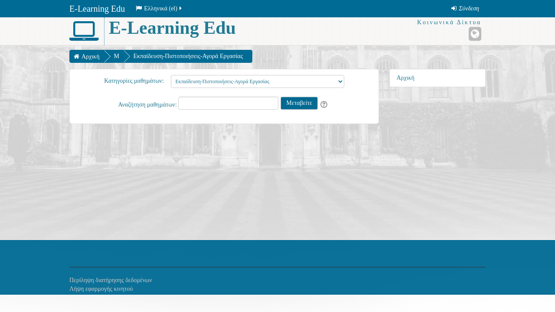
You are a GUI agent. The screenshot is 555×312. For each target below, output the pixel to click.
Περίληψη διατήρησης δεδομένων (110, 280)
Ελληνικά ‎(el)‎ (159, 8)
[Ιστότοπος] (475, 34)
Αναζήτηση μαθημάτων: (148, 104)
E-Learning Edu (97, 8)
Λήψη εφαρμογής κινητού (101, 289)
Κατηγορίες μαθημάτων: (134, 81)
